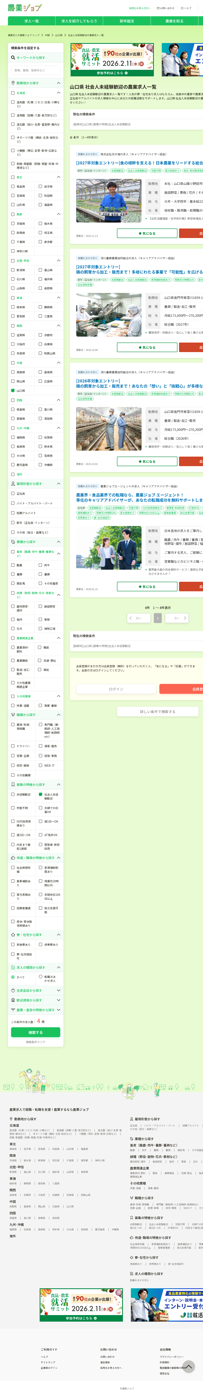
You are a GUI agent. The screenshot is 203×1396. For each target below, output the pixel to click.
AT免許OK (194, 507)
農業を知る (175, 20)
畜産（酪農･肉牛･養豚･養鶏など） (154, 1145)
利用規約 (164, 1362)
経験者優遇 (170, 512)
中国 (47, 35)
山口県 (58, 35)
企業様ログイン (49, 1368)
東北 (13, 1144)
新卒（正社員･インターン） (92, 170)
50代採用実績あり (152, 507)
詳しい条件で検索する (158, 711)
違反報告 (105, 1362)
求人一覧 (31, 20)
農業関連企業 (139, 1168)
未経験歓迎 (118, 170)
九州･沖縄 (17, 1224)
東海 (13, 1178)
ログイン (116, 688)
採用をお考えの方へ (111, 1368)
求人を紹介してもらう (79, 20)
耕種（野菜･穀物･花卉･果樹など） (154, 1156)
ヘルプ (44, 1357)
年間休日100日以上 (149, 512)
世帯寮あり (84, 517)
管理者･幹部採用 (175, 507)
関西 (13, 1190)
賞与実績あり (172, 170)
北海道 (14, 1125)
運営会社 (164, 1373)
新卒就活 (127, 20)
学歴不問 (156, 170)
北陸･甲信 (17, 1167)
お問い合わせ (107, 1357)
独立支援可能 (187, 512)
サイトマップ (48, 1362)
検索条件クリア (35, 1042)
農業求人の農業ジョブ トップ (23, 35)
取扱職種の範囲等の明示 (173, 1368)
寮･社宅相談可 (101, 517)
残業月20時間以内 (184, 279)
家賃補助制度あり (160, 279)
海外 (13, 1236)
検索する (36, 1032)
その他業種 (138, 1183)
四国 (13, 1213)
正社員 (81, 507)
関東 (13, 1155)
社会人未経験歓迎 (137, 170)
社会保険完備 (85, 284)
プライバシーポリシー (172, 1357)
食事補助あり (85, 512)
